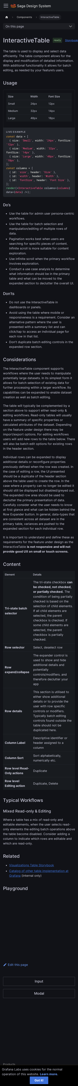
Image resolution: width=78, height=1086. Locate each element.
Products (9, 1064)
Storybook (71, 40)
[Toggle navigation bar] (6, 6)
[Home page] (6, 17)
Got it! (39, 1080)
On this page (15, 26)
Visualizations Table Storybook (31, 865)
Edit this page (15, 965)
